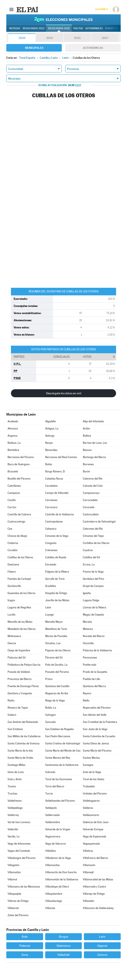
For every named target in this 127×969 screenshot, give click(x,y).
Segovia (102, 945)
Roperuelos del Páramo (97, 707)
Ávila (25, 936)
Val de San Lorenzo (19, 822)
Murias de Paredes (56, 636)
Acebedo (13, 421)
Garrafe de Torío (55, 578)
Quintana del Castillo (57, 686)
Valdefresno (15, 800)
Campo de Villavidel (56, 492)
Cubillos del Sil (91, 557)
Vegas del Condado (19, 850)
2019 (22, 38)
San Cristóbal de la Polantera (100, 722)
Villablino (50, 850)
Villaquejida (14, 893)
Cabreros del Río (92, 478)
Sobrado (50, 772)
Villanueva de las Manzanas (24, 886)
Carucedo (88, 507)
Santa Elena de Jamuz (96, 743)
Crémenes (51, 550)
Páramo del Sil (53, 657)
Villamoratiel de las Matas (98, 879)
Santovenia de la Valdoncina (61, 764)
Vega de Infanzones (19, 843)
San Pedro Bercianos (57, 736)
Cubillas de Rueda (55, 557)
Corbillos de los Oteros (96, 543)
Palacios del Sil (16, 657)
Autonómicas (93, 47)
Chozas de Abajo (17, 535)
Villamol (12, 879)
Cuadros (88, 550)
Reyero (87, 693)
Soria (24, 954)
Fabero (12, 571)
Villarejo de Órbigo (94, 893)
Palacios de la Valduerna (97, 650)
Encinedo (50, 564)
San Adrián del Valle (94, 714)
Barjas (49, 442)
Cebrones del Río (93, 528)
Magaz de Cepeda (93, 614)
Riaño (11, 700)
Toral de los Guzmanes (58, 779)
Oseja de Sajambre (19, 650)
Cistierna (13, 543)
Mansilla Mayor (54, 621)
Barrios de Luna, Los (95, 442)
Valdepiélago (15, 807)
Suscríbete (101, 9)
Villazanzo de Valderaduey (98, 908)
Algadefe (50, 421)
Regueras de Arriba (56, 693)
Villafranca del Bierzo (95, 858)
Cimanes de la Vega (56, 535)
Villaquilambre (53, 893)
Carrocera (51, 507)
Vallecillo (13, 829)
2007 (105, 38)
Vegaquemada (91, 843)
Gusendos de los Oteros (21, 593)
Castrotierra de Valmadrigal (99, 521)
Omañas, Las (53, 643)
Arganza (12, 435)
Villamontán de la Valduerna (61, 879)
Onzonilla (88, 643)
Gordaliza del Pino (93, 578)
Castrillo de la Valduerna (59, 514)
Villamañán (14, 872)
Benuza (87, 450)
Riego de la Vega (55, 700)
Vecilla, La (14, 836)
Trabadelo (89, 786)
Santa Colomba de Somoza (24, 743)
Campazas (14, 492)
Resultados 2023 (33, 28)
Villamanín (89, 865)
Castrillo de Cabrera (19, 514)
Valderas (88, 807)
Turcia (49, 793)
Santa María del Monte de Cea (63, 750)
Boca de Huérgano (19, 464)
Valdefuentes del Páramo (60, 800)
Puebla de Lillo (91, 679)
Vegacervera (52, 836)
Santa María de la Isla (20, 750)
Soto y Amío (15, 779)
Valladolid (63, 954)
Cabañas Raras (54, 478)
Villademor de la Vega (58, 858)
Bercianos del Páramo (21, 457)
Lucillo (11, 614)
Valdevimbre (52, 822)
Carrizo (12, 507)
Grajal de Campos (93, 586)
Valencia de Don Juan (95, 822)
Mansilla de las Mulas (20, 621)
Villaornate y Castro (94, 886)
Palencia (24, 945)
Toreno (12, 786)
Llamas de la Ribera (94, 607)
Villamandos (52, 865)
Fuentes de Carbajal (19, 578)
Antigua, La (51, 428)
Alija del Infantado (93, 421)
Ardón (86, 428)
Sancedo (50, 722)
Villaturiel (13, 908)
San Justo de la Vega (95, 729)
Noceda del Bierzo (94, 636)
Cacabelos (51, 485)
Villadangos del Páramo (22, 858)
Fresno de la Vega (93, 571)
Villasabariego (53, 900)
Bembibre (13, 450)
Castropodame (54, 521)
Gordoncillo (14, 586)
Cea (10, 528)
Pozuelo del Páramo (57, 671)
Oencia (12, 643)
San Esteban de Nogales (59, 729)
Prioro (49, 679)
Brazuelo (13, 471)
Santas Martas (91, 757)
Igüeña (87, 593)
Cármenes (51, 500)
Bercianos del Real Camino (61, 457)
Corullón (12, 550)
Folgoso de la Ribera (57, 571)
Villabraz (88, 850)
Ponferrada (89, 664)
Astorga (49, 435)
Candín (12, 500)
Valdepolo (51, 807)
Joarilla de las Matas (57, 600)
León (48, 607)
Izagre (11, 600)
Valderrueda (52, 815)
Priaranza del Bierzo (20, 679)
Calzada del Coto (93, 485)
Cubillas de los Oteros (20, 557)
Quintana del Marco (94, 686)
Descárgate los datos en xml (63, 393)
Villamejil (88, 872)
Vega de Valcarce (55, 843)
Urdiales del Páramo (95, 793)
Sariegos (88, 764)
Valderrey (13, 815)
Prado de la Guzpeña (95, 671)
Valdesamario (91, 815)
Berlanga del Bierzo (94, 457)
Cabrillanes (14, 485)
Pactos (78, 28)
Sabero (12, 714)
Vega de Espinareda (94, 836)
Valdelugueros (91, 800)
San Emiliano (15, 729)
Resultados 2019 (59, 28)
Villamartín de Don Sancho (61, 872)
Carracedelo (90, 500)
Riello (86, 700)
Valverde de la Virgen (57, 829)
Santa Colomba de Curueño (99, 736)
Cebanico (50, 528)
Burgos (63, 936)
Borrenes (88, 464)
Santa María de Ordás (20, 757)
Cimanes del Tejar (93, 535)
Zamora (102, 954)
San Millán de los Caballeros (24, 736)
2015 (49, 38)
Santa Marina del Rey (57, 757)
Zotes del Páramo (18, 915)
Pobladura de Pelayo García (24, 664)
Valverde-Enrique (93, 829)
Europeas (111, 28)
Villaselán (88, 900)
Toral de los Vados (93, 779)
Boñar (48, 464)
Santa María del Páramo (97, 750)
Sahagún (50, 714)
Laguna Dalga (91, 600)
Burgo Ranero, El (55, 471)
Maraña (87, 621)
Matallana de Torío (56, 628)
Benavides (51, 450)
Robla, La (50, 707)
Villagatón (13, 865)
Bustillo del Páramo (19, 478)
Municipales (34, 47)
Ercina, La (89, 564)
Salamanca (63, 945)
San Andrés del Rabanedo (23, 722)
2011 (77, 38)
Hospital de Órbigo (56, 593)
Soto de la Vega (92, 772)
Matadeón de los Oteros (22, 628)
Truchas (12, 793)
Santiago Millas (16, 764)
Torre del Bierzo (54, 786)
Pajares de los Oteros (57, 650)
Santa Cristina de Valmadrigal (62, 743)
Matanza (88, 628)
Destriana (13, 564)
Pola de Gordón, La (56, 664)
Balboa (87, 435)
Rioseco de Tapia (18, 707)
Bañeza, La (14, 442)
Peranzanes (90, 657)
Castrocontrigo (16, 521)
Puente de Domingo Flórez (23, 686)
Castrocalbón (91, 514)
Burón (86, 471)
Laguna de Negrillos (19, 607)
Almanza (13, 428)
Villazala (50, 908)
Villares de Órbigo (18, 900)
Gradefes (50, 586)
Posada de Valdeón (19, 671)
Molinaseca (14, 636)
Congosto (50, 543)
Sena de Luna (16, 772)
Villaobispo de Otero (57, 886)
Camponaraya (91, 492)
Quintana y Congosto (20, 693)
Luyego (49, 614)
